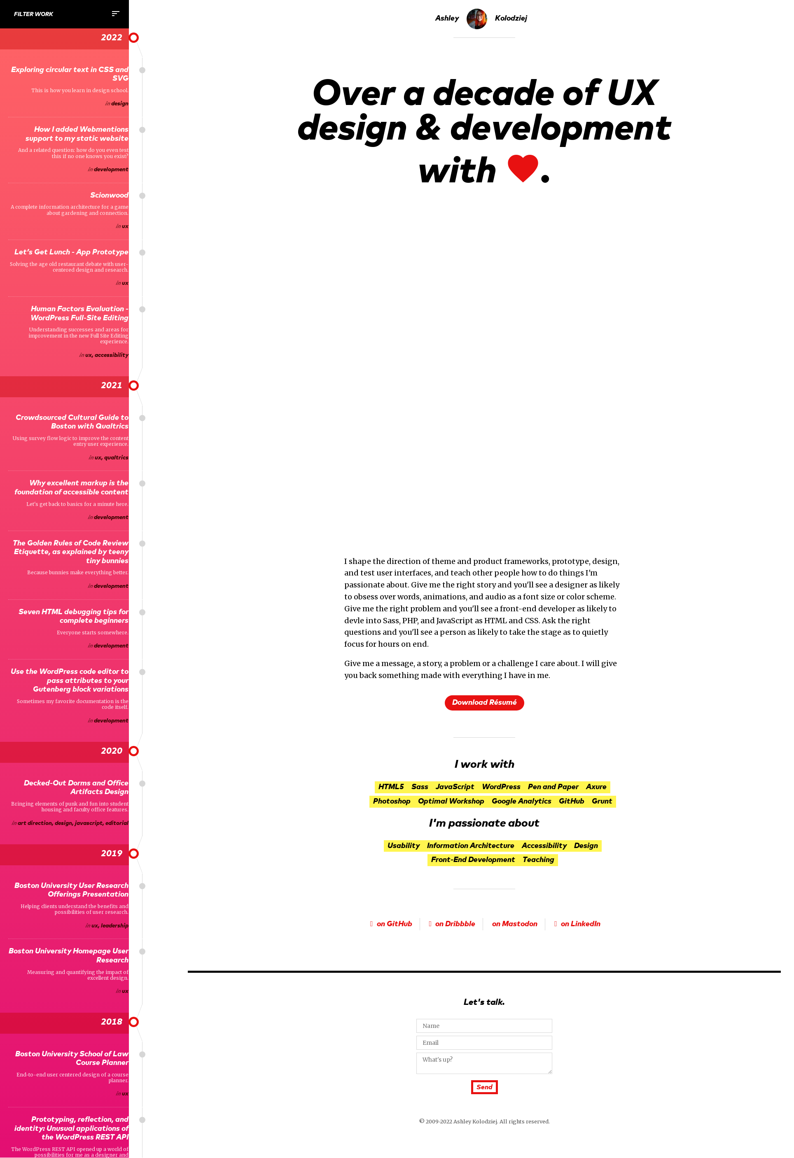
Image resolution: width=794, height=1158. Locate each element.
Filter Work (67, 14)
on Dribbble (455, 924)
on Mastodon (514, 924)
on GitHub (394, 924)
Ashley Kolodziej (481, 19)
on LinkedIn (580, 924)
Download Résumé (484, 702)
